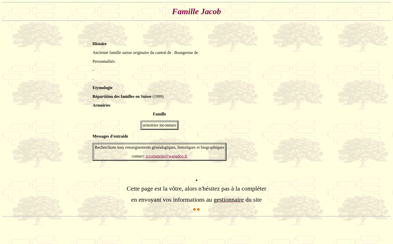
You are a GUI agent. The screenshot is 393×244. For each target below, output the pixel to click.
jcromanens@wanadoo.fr (166, 156)
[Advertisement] (285, 101)
